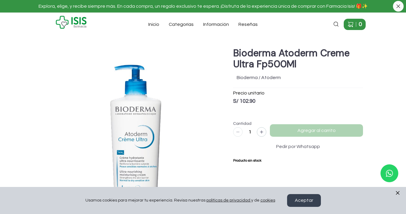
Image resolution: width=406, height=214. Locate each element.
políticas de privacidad (228, 201)
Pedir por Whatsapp (298, 146)
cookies (267, 201)
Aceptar (304, 200)
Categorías (181, 24)
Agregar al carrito (316, 130)
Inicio (153, 24)
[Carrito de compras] (355, 24)
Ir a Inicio (50, 17)
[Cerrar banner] (398, 6)
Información (216, 24)
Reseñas (248, 24)
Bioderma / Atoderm (259, 77)
